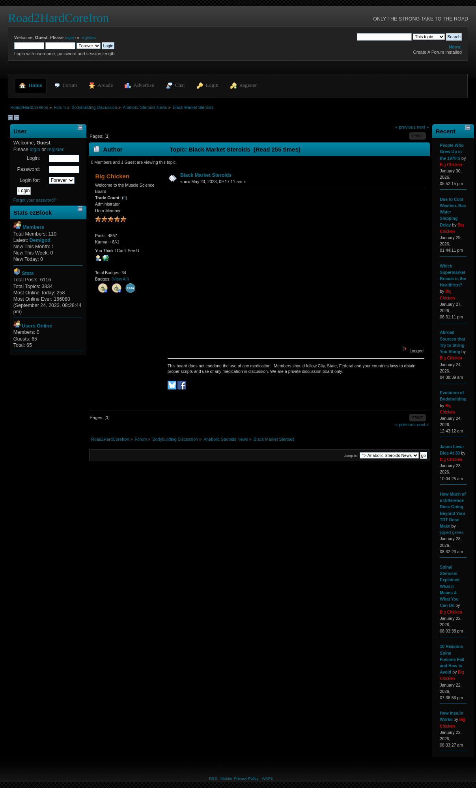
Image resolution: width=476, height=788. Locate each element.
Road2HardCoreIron (58, 18)
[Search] (384, 36)
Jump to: (351, 455)
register (87, 37)
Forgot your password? (34, 200)
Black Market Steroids (205, 175)
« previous (405, 127)
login (69, 37)
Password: (28, 169)
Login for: (30, 180)
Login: (33, 158)
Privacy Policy (246, 778)
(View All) (120, 279)
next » (423, 127)
